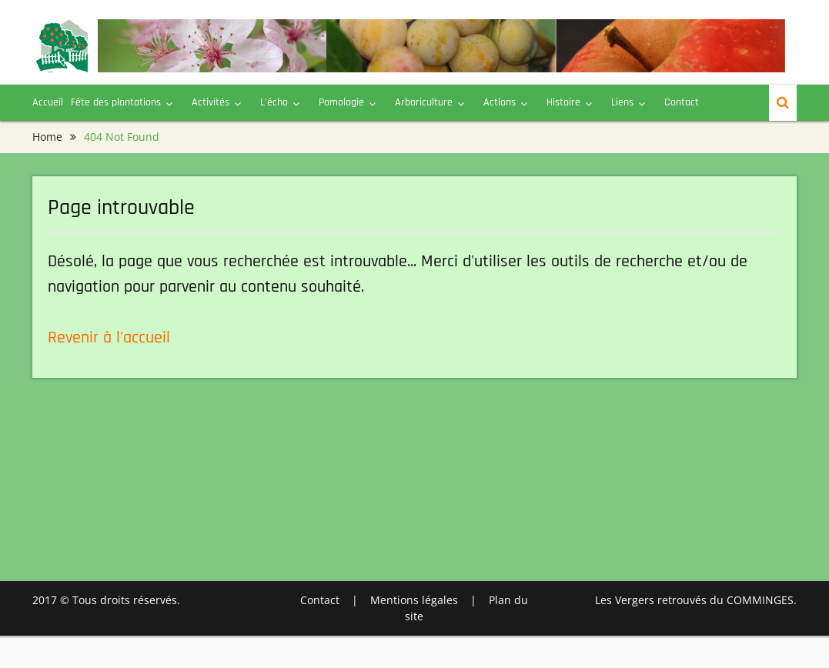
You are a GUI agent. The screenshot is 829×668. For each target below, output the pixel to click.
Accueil (47, 102)
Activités (210, 102)
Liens (622, 102)
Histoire (563, 102)
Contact (681, 102)
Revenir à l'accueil (109, 338)
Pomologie (341, 102)
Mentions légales (414, 600)
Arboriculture (424, 102)
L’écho (274, 102)
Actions (499, 102)
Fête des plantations (116, 102)
